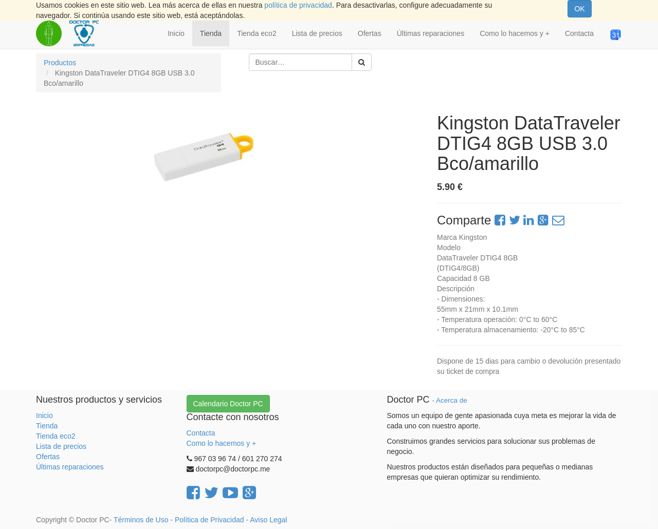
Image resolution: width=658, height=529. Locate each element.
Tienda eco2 (56, 436)
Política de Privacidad (209, 520)
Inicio (44, 415)
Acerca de (451, 400)
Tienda (47, 426)
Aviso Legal (268, 520)
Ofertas (48, 456)
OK (579, 9)
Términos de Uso (141, 520)
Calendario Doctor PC (228, 404)
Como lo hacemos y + (222, 443)
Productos (60, 63)
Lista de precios (61, 446)
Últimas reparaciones (70, 467)
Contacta (201, 433)
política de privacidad (298, 5)
